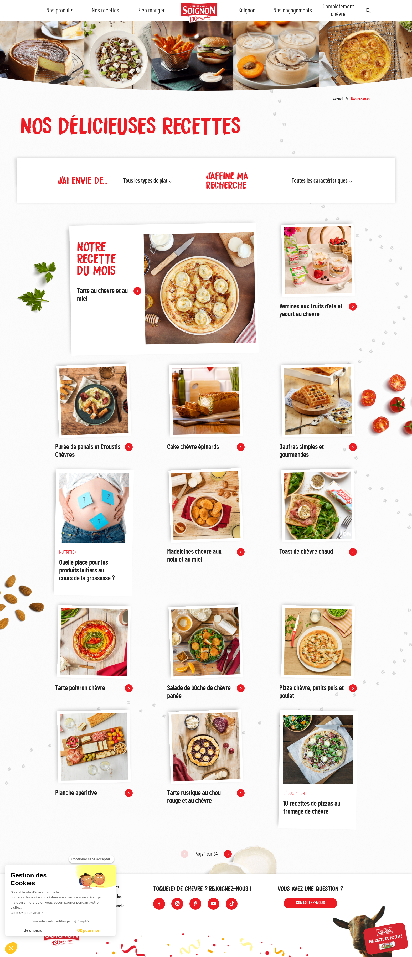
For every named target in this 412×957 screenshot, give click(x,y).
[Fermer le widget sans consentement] (91, 859)
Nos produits (59, 10)
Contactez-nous (310, 903)
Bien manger (151, 10)
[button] (11, 948)
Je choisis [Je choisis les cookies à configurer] (33, 930)
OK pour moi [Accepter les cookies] (88, 930)
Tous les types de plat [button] (145, 181)
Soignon (246, 10)
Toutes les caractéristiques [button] (320, 181)
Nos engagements (292, 10)
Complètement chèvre (338, 10)
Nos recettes (105, 10)
